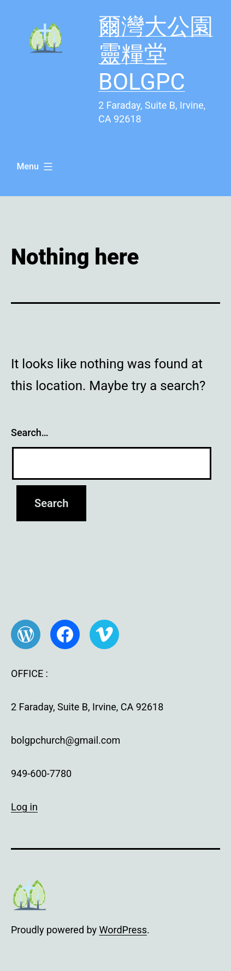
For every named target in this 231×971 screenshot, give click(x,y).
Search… (30, 432)
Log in (24, 807)
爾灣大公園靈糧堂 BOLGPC (155, 54)
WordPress (123, 929)
